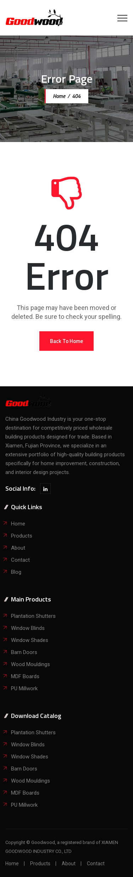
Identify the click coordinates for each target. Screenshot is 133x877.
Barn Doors (24, 652)
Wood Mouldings (30, 664)
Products (21, 536)
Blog (16, 572)
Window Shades (29, 640)
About (18, 548)
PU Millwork (24, 688)
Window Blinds (28, 628)
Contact (20, 560)
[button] (66, 341)
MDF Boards (25, 676)
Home (58, 96)
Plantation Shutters (33, 616)
